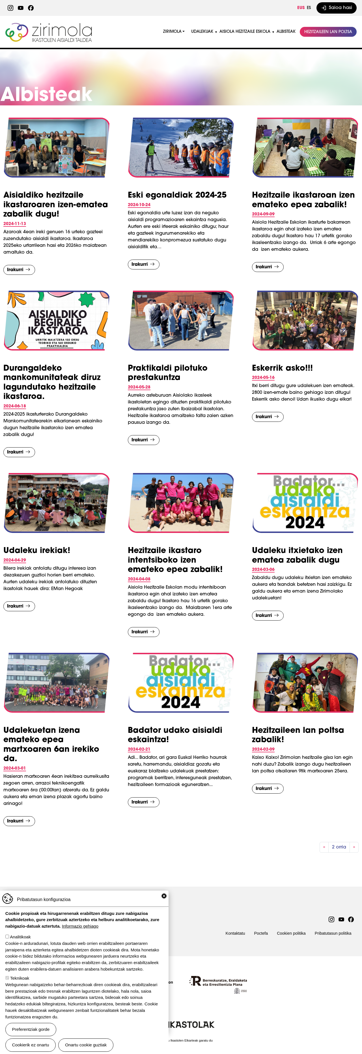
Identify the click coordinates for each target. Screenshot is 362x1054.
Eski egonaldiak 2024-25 (177, 196)
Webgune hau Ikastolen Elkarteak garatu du (181, 1040)
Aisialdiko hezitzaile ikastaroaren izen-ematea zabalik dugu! (55, 205)
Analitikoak (20, 936)
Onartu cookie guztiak (86, 1044)
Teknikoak (19, 978)
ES (309, 8)
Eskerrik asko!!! (282, 369)
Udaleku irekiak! (36, 551)
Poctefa (261, 933)
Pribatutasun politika (333, 933)
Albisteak (286, 32)
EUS (301, 8)
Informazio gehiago (80, 926)
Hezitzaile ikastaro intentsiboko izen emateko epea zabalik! (175, 560)
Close (164, 896)
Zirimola (49, 24)
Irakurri (15, 270)
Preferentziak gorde (31, 1029)
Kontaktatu (235, 933)
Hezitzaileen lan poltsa (328, 32)
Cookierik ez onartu (30, 1044)
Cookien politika (291, 933)
